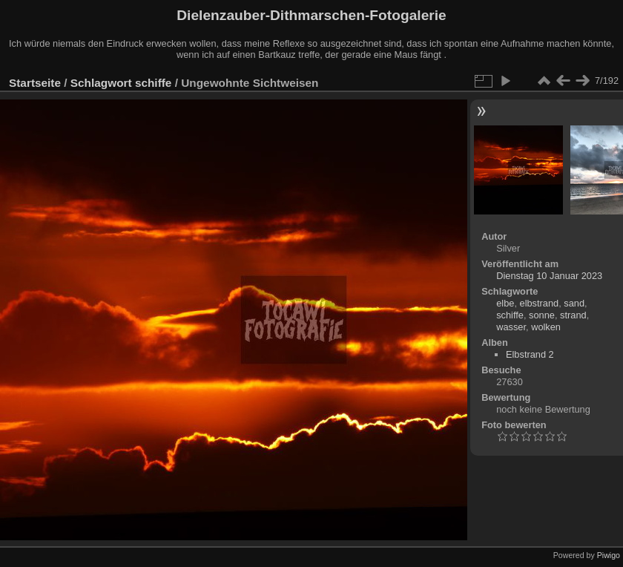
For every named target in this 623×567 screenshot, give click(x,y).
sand (574, 303)
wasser (511, 326)
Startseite (35, 82)
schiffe (153, 82)
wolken (546, 326)
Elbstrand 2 (530, 354)
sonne (542, 315)
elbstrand (539, 303)
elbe (505, 303)
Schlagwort (101, 82)
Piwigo (608, 555)
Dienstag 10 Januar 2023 (549, 275)
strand (573, 315)
